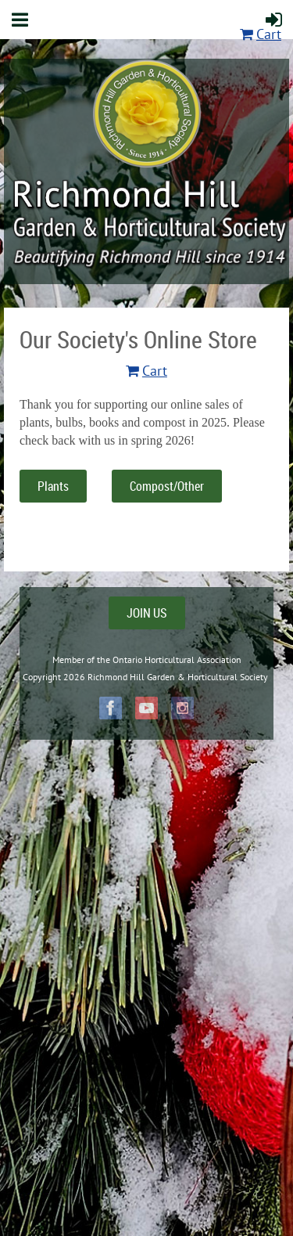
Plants (53, 486)
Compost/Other (167, 486)
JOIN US (147, 613)
